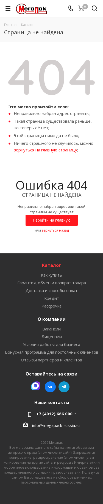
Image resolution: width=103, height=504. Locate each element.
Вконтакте (50, 386)
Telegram (64, 386)
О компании (52, 319)
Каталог (51, 265)
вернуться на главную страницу (45, 150)
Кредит (51, 298)
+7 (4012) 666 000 (54, 413)
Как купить (51, 275)
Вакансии (51, 329)
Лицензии (51, 336)
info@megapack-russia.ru (56, 425)
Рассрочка (51, 306)
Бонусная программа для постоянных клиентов (51, 352)
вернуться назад (55, 230)
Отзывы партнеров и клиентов (51, 360)
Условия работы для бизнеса (51, 344)
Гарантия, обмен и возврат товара (51, 282)
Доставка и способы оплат (51, 290)
